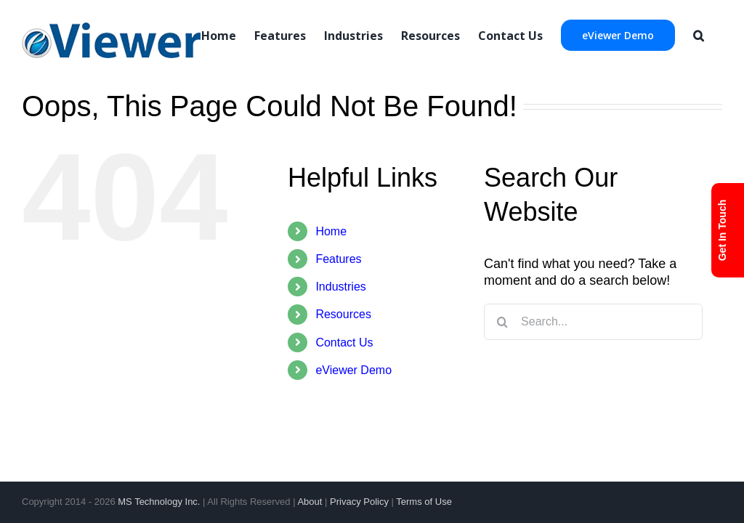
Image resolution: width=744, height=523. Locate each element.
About (309, 501)
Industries (340, 286)
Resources (343, 314)
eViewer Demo (353, 370)
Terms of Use (424, 501)
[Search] (698, 34)
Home (331, 231)
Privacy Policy (359, 501)
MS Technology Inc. (159, 501)
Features (338, 259)
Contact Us (344, 342)
